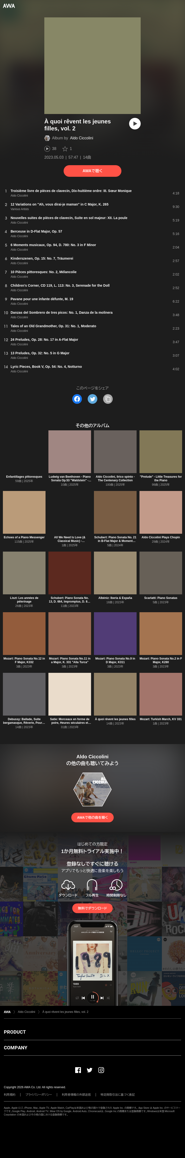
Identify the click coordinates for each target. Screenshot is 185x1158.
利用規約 (9, 1094)
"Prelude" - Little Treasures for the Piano (161, 478)
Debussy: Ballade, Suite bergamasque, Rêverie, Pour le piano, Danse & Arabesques (24, 723)
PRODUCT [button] (15, 1032)
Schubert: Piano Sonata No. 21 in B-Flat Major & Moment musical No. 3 (115, 541)
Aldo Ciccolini (81, 138)
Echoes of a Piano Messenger (24, 537)
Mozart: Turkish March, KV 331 (161, 719)
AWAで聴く (92, 171)
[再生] (135, 123)
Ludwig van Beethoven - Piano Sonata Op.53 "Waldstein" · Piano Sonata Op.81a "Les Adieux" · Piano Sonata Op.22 (70, 482)
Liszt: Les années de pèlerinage (24, 599)
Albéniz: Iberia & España (115, 598)
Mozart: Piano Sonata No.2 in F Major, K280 (160, 660)
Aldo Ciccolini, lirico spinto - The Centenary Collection (115, 478)
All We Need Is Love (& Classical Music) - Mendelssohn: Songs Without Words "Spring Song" (69, 543)
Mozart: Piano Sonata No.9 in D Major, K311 (115, 660)
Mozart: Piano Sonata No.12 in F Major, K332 (24, 660)
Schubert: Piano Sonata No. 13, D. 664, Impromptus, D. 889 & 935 (70, 601)
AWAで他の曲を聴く (92, 817)
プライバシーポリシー (38, 1094)
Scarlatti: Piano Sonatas (160, 598)
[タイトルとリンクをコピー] (108, 399)
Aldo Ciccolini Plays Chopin (161, 537)
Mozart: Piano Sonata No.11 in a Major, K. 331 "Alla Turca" (69, 660)
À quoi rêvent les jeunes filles (115, 719)
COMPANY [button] (15, 1048)
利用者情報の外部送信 (76, 1094)
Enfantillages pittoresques (24, 476)
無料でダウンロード (92, 908)
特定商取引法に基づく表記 (118, 1094)
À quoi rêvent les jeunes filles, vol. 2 (65, 1012)
